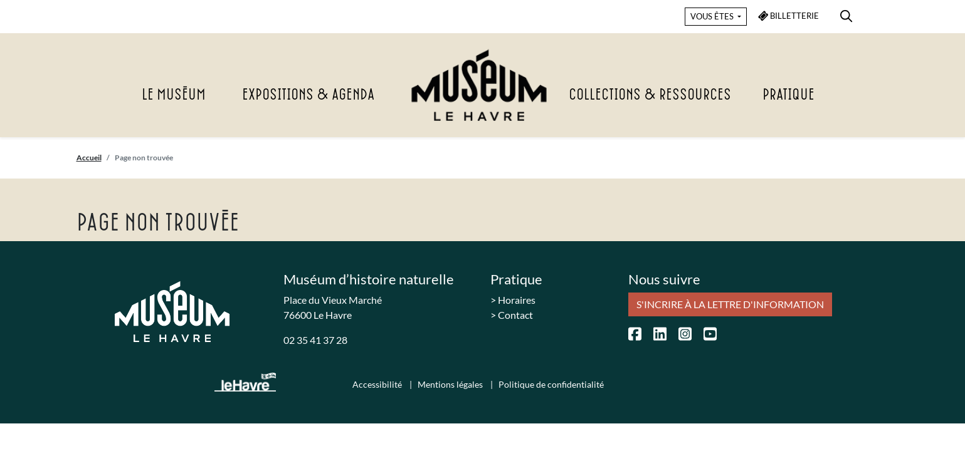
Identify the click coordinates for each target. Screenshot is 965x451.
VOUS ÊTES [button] (713, 16)
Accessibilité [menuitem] (378, 384)
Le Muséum (174, 95)
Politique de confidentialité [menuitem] (551, 384)
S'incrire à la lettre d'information (730, 304)
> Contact (511, 315)
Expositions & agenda (308, 95)
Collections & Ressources (650, 95)
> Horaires (512, 300)
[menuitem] (846, 14)
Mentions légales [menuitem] (451, 384)
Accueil (89, 157)
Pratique (788, 95)
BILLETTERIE (789, 16)
